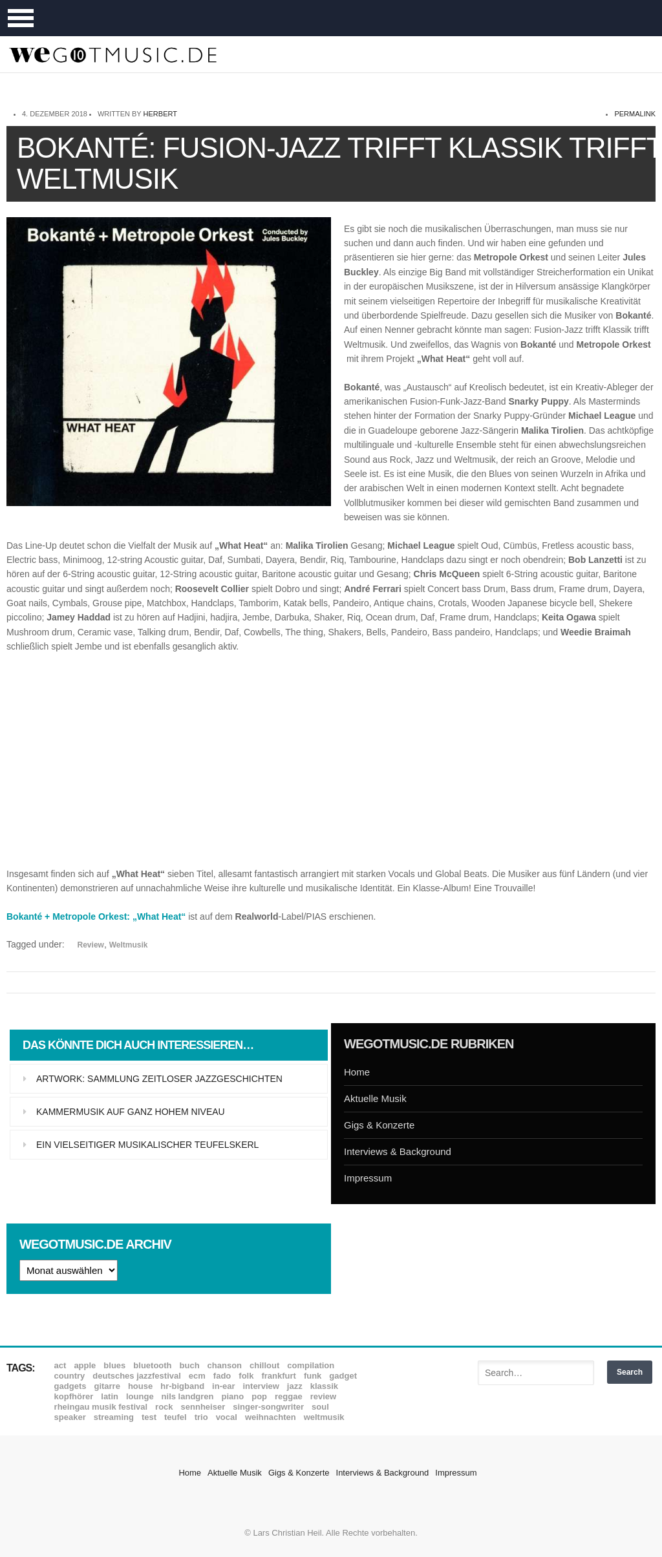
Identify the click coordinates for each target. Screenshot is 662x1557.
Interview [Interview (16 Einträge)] (261, 1386)
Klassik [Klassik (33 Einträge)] (324, 1386)
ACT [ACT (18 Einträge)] (60, 1365)
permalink (635, 114)
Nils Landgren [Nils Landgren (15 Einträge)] (188, 1396)
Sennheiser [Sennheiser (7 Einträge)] (203, 1407)
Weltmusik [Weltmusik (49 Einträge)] (324, 1417)
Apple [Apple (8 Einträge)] (85, 1365)
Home (357, 1071)
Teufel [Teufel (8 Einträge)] (175, 1417)
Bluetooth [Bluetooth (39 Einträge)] (152, 1365)
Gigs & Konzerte (379, 1124)
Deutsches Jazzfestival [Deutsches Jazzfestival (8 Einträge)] (136, 1376)
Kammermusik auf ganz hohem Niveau (130, 1112)
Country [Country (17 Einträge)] (69, 1376)
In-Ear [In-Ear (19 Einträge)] (223, 1386)
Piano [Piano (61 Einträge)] (233, 1396)
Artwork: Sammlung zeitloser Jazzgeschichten (159, 1079)
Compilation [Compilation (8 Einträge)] (310, 1365)
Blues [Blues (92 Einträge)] (114, 1365)
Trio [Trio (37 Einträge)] (201, 1417)
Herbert (160, 114)
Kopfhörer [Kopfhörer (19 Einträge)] (74, 1396)
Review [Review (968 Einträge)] (323, 1396)
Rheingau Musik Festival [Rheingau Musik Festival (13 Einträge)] (101, 1407)
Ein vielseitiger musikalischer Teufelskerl (147, 1144)
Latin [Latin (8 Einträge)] (109, 1396)
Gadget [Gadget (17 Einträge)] (343, 1376)
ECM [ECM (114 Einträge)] (197, 1376)
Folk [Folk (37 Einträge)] (246, 1376)
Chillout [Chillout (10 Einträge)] (264, 1365)
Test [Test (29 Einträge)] (149, 1417)
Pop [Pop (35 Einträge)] (259, 1396)
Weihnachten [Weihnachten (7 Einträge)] (270, 1417)
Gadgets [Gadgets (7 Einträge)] (70, 1386)
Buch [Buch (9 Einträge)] (190, 1365)
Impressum (368, 1177)
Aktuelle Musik (375, 1098)
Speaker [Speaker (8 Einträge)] (70, 1417)
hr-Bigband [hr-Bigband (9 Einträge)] (182, 1386)
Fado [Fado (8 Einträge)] (222, 1376)
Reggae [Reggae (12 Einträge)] (289, 1396)
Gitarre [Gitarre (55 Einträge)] (107, 1386)
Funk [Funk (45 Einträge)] (312, 1376)
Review (91, 944)
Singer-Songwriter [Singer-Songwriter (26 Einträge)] (268, 1407)
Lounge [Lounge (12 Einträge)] (140, 1396)
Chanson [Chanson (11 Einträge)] (225, 1365)
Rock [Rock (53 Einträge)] (164, 1407)
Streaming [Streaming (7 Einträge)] (114, 1417)
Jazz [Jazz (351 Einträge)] (295, 1386)
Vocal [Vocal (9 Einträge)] (226, 1417)
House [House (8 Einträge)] (140, 1386)
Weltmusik (128, 944)
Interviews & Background (397, 1151)
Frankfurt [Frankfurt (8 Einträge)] (278, 1376)
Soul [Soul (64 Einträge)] (320, 1407)
